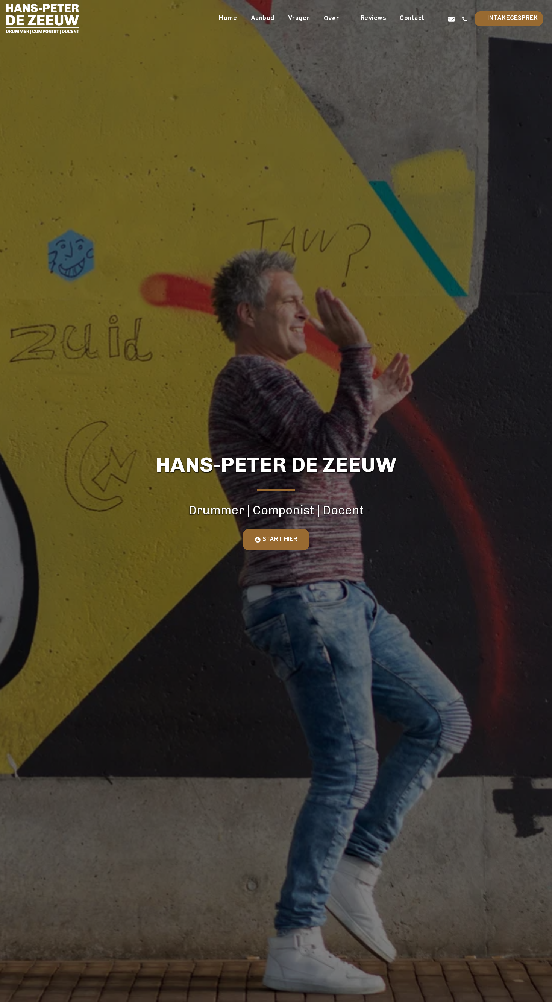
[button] (335, 19)
